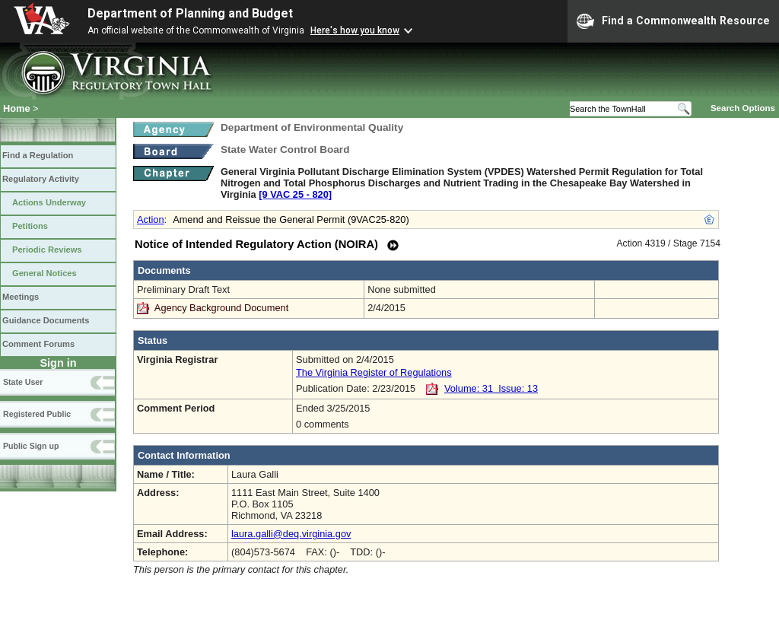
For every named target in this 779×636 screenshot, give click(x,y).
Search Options (743, 108)
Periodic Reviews (47, 249)
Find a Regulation (37, 155)
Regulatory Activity (40, 178)
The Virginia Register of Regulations (374, 372)
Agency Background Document (221, 307)
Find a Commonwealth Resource (673, 21)
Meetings (20, 296)
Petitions (30, 226)
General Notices (44, 273)
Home (16, 108)
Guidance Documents (45, 320)
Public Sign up (31, 445)
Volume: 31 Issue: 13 (491, 388)
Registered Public (37, 413)
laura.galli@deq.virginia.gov (291, 533)
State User (23, 381)
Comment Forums (38, 343)
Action (150, 219)
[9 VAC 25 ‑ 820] (295, 194)
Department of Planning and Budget (190, 13)
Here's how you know (354, 30)
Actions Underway (49, 202)
